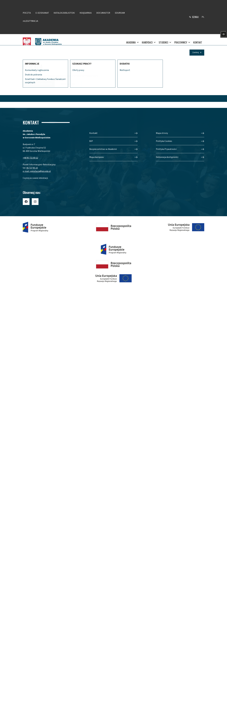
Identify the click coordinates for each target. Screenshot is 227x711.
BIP (91, 141)
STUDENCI (165, 42)
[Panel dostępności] (223, 34)
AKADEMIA (132, 42)
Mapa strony (162, 133)
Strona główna (68, 83)
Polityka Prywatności (166, 149)
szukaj (195, 17)
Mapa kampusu (96, 157)
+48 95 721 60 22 (30, 157)
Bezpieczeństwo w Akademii (103, 149)
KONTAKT (197, 42)
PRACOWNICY (182, 42)
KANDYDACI (149, 42)
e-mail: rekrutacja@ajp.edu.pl (37, 171)
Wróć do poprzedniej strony (38, 83)
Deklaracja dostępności (167, 157)
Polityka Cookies (164, 141)
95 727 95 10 (32, 167)
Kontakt (93, 133)
